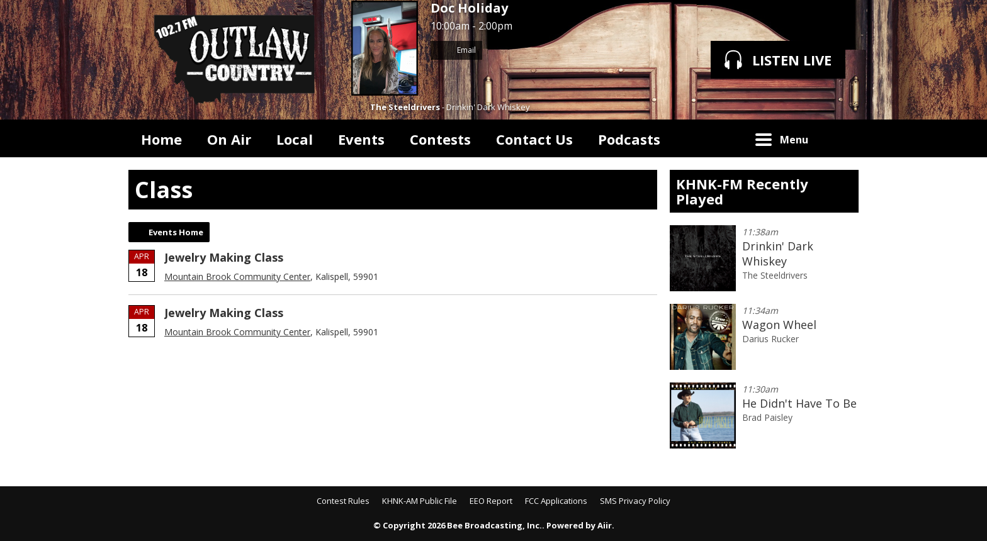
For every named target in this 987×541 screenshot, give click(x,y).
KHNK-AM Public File (419, 500)
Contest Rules (343, 500)
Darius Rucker (770, 339)
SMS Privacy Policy (635, 500)
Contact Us (534, 139)
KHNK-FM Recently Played (742, 191)
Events (361, 139)
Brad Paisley (767, 417)
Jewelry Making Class (223, 257)
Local (294, 139)
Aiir (604, 525)
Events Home (176, 232)
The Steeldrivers (405, 107)
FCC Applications (556, 500)
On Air (229, 139)
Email (456, 50)
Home (161, 139)
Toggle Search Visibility (840, 138)
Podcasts (629, 139)
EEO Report (491, 500)
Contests (440, 139)
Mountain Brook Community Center (237, 276)
